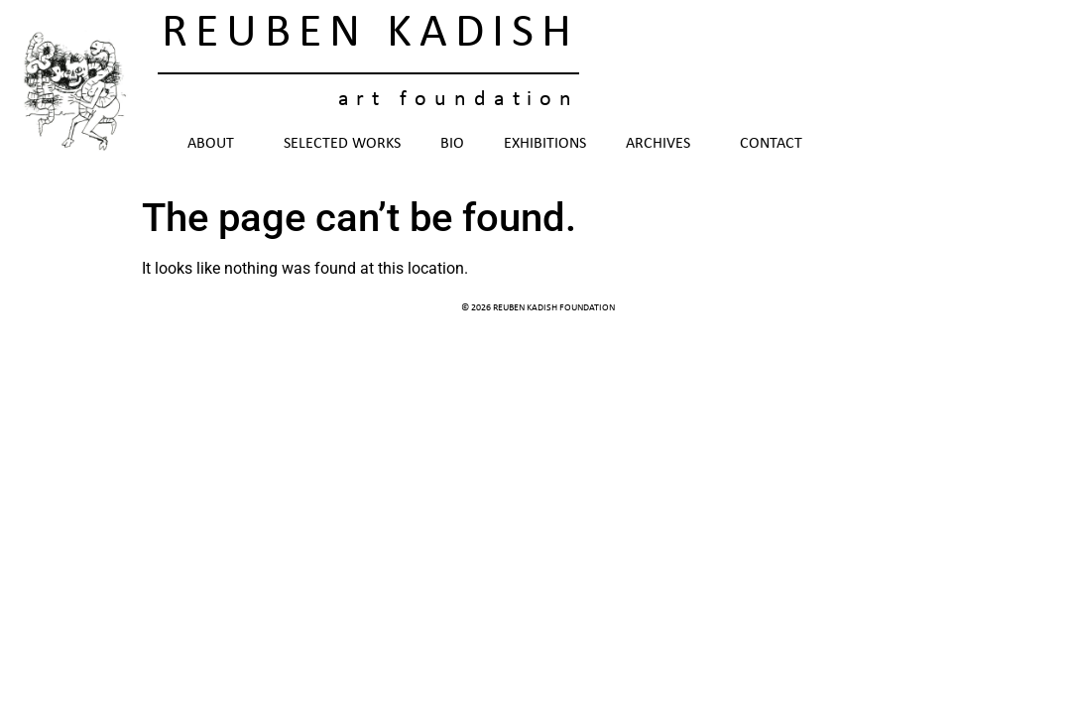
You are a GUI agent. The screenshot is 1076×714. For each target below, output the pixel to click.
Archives (663, 144)
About (215, 144)
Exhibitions (545, 144)
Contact (771, 144)
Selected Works (342, 144)
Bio (452, 144)
